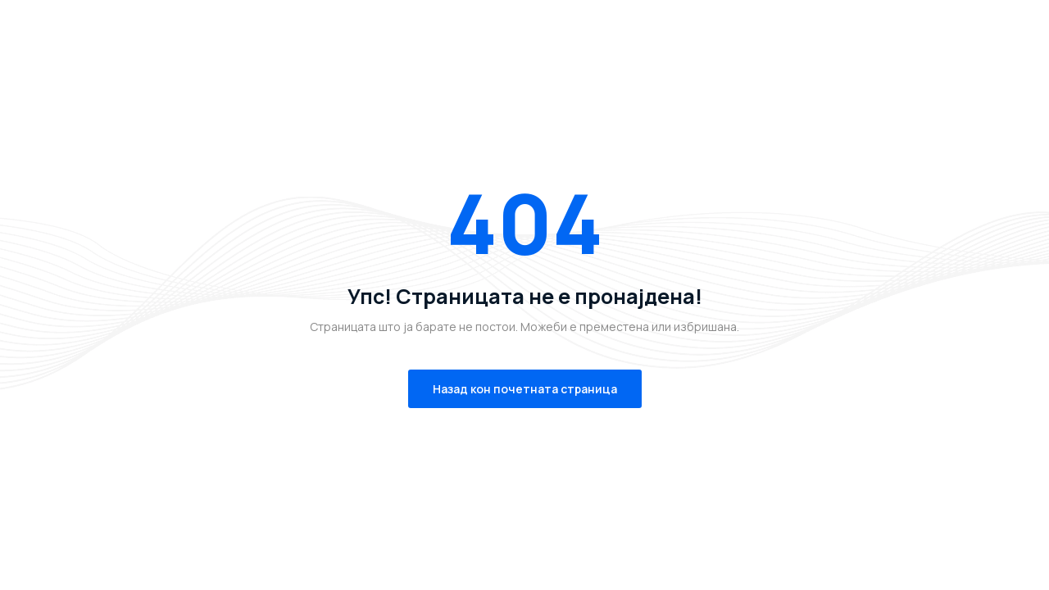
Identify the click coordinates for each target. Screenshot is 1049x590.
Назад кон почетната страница (525, 389)
